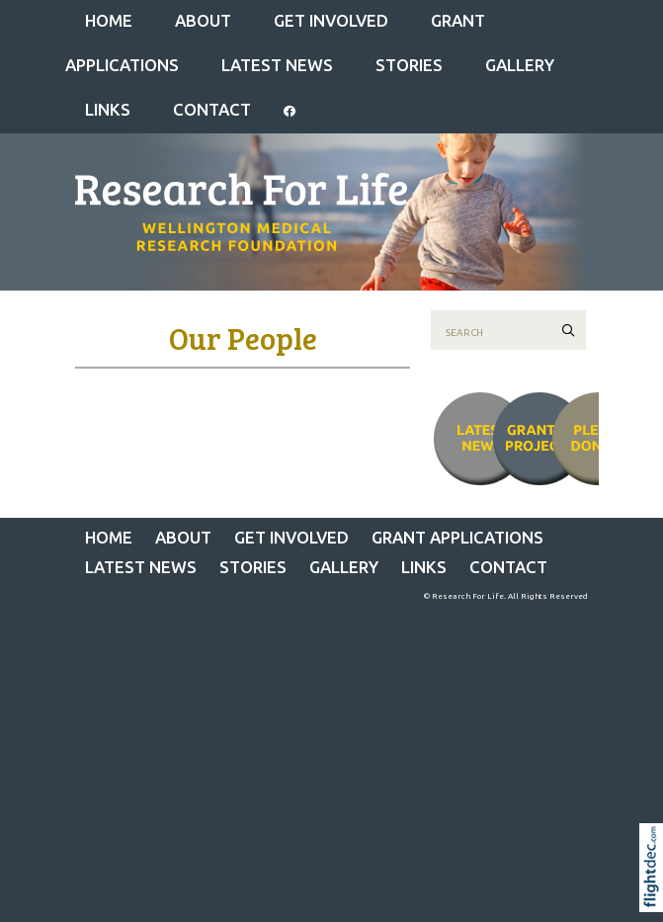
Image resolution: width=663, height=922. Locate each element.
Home (108, 20)
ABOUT (203, 20)
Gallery (519, 64)
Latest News (277, 64)
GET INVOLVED (331, 20)
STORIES (409, 64)
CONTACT (212, 109)
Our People (243, 338)
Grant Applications (457, 537)
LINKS (107, 109)
